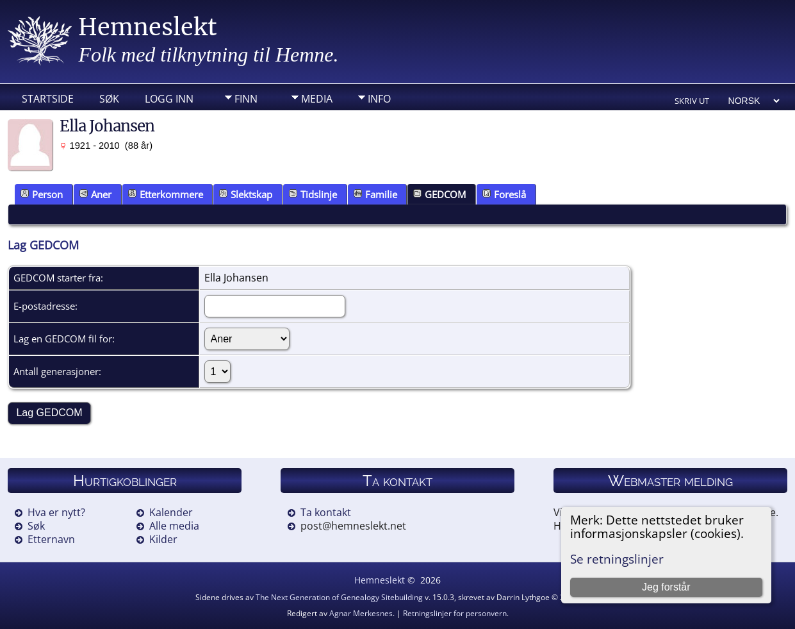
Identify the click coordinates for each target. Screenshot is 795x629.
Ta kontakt (325, 512)
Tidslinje (313, 194)
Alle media (174, 526)
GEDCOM (439, 194)
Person (41, 194)
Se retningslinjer (617, 559)
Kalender (171, 512)
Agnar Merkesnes (361, 613)
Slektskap (245, 194)
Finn (246, 99)
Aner (95, 194)
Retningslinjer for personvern (455, 613)
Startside (48, 99)
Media (316, 99)
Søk (109, 99)
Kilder (163, 539)
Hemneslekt (147, 27)
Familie (375, 194)
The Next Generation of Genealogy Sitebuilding (339, 597)
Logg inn (169, 99)
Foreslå (504, 194)
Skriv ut (692, 100)
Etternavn (51, 539)
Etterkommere (165, 194)
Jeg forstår (666, 587)
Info (379, 99)
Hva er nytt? (56, 512)
